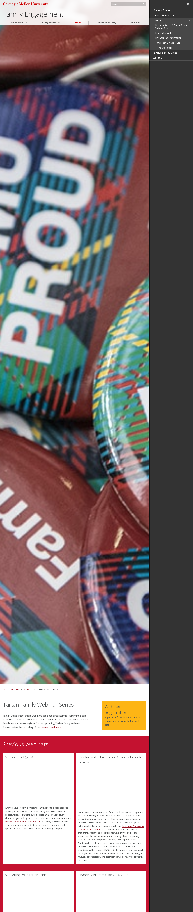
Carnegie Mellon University (25, 4)
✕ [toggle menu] (188, 4)
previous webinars (51, 727)
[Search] (128, 4)
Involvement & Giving (106, 22)
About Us (135, 22)
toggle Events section (189, 20)
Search (144, 4)
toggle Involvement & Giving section (189, 52)
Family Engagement (33, 14)
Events (78, 22)
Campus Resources (19, 22)
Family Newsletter (51, 22)
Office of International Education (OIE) (23, 821)
